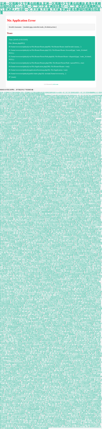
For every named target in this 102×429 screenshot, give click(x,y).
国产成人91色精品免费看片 (52, 114)
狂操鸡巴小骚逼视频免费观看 (44, 186)
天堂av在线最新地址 (21, 412)
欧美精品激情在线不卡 (43, 422)
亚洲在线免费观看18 (17, 98)
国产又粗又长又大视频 (86, 324)
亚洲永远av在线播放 (30, 137)
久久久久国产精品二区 (75, 395)
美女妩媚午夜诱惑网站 (88, 118)
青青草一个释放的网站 (85, 372)
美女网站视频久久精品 (10, 258)
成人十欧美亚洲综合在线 (58, 104)
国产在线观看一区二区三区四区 (69, 382)
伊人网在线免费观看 (91, 392)
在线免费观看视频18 (6, 208)
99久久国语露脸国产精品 (27, 146)
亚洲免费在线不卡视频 (50, 317)
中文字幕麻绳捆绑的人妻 (48, 154)
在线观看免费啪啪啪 (6, 304)
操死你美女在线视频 (34, 340)
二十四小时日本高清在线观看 (11, 163)
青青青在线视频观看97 (91, 212)
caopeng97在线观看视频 (7, 120)
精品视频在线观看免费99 (88, 107)
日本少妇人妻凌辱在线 (88, 259)
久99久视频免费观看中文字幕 (75, 277)
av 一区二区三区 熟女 (74, 421)
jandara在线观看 (49, 183)
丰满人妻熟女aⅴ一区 (58, 138)
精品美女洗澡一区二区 (70, 344)
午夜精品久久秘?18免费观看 (15, 251)
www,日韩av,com (21, 172)
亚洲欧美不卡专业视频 (37, 193)
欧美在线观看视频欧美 (58, 277)
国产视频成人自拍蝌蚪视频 (80, 200)
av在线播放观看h (21, 242)
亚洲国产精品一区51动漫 (84, 221)
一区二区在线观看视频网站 (16, 414)
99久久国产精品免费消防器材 (59, 356)
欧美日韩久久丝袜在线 (37, 157)
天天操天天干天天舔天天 (49, 130)
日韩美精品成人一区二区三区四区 (13, 265)
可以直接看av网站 (30, 209)
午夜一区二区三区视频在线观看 (24, 275)
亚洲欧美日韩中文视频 (37, 167)
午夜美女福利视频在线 (94, 376)
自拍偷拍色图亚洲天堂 (9, 199)
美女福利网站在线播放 (18, 215)
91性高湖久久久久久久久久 (91, 378)
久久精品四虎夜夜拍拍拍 (72, 369)
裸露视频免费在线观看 (66, 308)
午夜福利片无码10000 (58, 170)
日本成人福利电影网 (22, 111)
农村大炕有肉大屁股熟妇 (63, 134)
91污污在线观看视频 (77, 271)
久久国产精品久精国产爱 (76, 136)
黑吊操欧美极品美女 (38, 257)
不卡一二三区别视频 (54, 143)
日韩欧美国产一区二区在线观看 (37, 144)
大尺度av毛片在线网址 (60, 123)
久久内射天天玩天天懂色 (10, 118)
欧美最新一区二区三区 (16, 241)
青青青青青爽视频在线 (25, 425)
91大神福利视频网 (53, 120)
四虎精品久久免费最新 (10, 235)
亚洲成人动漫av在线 (89, 300)
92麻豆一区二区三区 (43, 137)
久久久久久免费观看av (42, 104)
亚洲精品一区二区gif (14, 234)
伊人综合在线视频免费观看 (92, 321)
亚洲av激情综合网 (48, 284)
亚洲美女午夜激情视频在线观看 (70, 274)
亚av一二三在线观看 (8, 242)
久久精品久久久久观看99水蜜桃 (80, 185)
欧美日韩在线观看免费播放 (51, 247)
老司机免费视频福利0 (60, 355)
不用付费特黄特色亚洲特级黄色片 (87, 179)
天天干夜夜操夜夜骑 (48, 208)
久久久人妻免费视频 (51, 333)
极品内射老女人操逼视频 (74, 300)
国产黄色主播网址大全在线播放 (30, 185)
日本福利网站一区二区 (35, 317)
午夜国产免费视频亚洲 (65, 311)
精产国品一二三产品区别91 (66, 236)
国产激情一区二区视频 (70, 172)
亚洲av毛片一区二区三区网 (85, 336)
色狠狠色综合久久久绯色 (49, 251)
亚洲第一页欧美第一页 (84, 228)
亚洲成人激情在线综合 (18, 114)
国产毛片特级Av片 (37, 347)
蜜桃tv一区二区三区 (87, 190)
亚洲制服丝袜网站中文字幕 (10, 359)
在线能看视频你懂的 (6, 402)
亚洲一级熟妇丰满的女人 (35, 313)
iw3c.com (55, 84)
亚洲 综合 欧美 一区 (39, 383)
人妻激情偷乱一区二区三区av (35, 222)
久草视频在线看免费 (43, 136)
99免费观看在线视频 (17, 108)
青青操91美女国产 (45, 149)
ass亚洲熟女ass (12, 298)
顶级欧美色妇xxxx (34, 130)
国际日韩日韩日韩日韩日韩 (66, 251)
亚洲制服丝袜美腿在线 (91, 205)
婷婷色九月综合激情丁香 (41, 356)
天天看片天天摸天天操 (83, 385)
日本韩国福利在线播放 (65, 173)
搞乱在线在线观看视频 (70, 252)
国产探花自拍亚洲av (51, 257)
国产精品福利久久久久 (64, 196)
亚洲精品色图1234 (10, 136)
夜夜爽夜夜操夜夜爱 (12, 182)
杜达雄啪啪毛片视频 (18, 95)
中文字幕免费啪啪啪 (63, 272)
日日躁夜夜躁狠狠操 (6, 130)
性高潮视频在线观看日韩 (41, 198)
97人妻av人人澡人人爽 (28, 153)
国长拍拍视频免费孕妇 (53, 408)
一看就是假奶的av (18, 150)
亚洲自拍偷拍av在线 (69, 262)
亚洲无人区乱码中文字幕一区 (21, 372)
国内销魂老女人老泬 (21, 255)
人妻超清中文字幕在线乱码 (41, 170)
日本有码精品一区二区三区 (77, 401)
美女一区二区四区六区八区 (42, 287)
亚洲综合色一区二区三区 (77, 95)
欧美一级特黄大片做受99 (33, 100)
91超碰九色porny (20, 389)
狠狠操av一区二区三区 (63, 271)
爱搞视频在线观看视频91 (10, 226)
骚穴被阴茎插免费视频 (59, 267)
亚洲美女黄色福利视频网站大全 (70, 118)
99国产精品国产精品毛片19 (92, 290)
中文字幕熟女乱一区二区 (36, 173)
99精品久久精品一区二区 (64, 195)
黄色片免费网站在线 (48, 406)
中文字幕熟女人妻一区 (64, 154)
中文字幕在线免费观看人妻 (82, 353)
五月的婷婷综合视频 (36, 238)
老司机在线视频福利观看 (10, 124)
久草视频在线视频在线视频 (57, 245)
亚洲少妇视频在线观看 (18, 115)
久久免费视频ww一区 (30, 200)
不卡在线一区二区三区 (27, 285)
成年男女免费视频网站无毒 (73, 378)
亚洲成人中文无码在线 (60, 141)
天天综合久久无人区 (18, 281)
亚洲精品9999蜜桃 (56, 156)
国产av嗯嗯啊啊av (70, 334)
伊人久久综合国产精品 (52, 159)
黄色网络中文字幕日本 (21, 274)
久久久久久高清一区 (44, 244)
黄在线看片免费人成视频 (21, 206)
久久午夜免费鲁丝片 (71, 372)
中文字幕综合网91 (75, 370)
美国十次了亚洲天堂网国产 (24, 428)
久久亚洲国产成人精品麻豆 (24, 360)
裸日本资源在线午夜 (62, 95)
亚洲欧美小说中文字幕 (93, 160)
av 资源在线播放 (79, 192)
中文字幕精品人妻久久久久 (59, 136)
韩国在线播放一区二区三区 (60, 140)
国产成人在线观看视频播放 (50, 202)
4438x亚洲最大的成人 (17, 421)
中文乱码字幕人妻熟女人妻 (54, 157)
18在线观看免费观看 (52, 383)
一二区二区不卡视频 (50, 173)
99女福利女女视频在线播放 (59, 128)
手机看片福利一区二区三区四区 (62, 427)
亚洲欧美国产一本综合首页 (72, 111)
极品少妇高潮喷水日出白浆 (23, 170)
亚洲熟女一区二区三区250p (79, 183)
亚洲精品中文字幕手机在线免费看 (13, 187)
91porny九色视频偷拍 (87, 323)
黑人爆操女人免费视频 (58, 182)
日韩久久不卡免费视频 (16, 254)
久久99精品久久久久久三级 (42, 248)
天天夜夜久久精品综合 (51, 291)
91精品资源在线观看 (86, 121)
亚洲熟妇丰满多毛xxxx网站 (57, 300)
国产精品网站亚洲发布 (24, 392)
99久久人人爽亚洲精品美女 (92, 124)
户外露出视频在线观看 (77, 287)
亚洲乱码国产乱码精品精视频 (69, 120)
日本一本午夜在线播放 (68, 408)
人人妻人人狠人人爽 (31, 421)
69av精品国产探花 (5, 95)
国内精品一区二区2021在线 (66, 102)
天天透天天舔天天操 (40, 373)
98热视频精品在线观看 (79, 235)
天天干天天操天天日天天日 (87, 388)
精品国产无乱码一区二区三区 (11, 319)
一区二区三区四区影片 (30, 134)
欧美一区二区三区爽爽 (81, 278)
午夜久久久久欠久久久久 (49, 131)
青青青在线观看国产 (86, 147)
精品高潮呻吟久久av (40, 391)
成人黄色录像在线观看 (31, 290)
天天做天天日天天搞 (65, 202)
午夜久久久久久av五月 (61, 280)
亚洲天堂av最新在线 (68, 391)
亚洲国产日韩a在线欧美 (65, 117)
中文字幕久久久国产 (84, 349)
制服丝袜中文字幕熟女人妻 (50, 411)
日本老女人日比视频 (65, 219)
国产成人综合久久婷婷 (34, 117)
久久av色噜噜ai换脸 (8, 238)
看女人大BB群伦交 (32, 189)
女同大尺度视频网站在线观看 (85, 100)
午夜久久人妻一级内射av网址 (54, 193)
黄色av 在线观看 (91, 101)
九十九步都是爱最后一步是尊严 (16, 123)
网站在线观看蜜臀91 (15, 134)
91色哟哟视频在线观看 (56, 275)
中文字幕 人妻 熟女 (47, 133)
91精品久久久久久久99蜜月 (71, 147)
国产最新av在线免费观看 (41, 231)
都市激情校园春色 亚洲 (51, 105)
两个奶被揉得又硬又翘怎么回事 (73, 307)
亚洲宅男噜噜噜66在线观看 (34, 303)
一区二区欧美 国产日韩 (92, 189)
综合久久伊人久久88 (38, 219)
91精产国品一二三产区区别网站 (15, 169)
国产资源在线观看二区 (57, 231)
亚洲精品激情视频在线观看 (24, 225)
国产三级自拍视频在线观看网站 (33, 105)
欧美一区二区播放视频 (27, 239)
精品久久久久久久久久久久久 (56, 199)
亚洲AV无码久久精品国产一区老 (22, 140)
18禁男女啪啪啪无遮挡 (26, 373)
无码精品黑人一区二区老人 (34, 196)
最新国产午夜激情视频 (72, 275)
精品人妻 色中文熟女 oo (52, 415)
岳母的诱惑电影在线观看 (68, 110)
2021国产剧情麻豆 (24, 327)
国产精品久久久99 (95, 303)
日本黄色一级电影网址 (20, 173)
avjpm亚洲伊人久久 (18, 100)
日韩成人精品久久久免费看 (69, 402)
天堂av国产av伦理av (70, 115)
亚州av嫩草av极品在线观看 (42, 138)
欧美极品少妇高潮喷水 (7, 195)
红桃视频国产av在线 (24, 357)
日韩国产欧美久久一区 (82, 226)
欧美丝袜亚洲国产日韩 (48, 115)
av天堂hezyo (60, 115)
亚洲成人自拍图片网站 (44, 330)
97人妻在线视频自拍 (47, 334)
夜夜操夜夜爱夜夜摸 (29, 179)
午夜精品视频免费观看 (44, 232)
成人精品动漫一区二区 (73, 97)
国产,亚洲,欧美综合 (50, 196)
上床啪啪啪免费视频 (38, 392)
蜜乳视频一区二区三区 (51, 353)
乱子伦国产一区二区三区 (82, 319)
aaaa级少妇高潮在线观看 (39, 357)
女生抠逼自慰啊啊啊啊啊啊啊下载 (31, 409)
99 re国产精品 (26, 264)
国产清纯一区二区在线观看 (10, 287)
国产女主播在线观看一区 (34, 169)
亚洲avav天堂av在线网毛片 (62, 304)
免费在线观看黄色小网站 (27, 182)
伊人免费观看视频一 (11, 373)
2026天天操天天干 (68, 360)
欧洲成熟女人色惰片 (35, 255)
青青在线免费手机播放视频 (28, 355)
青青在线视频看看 (66, 247)
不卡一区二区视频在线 (78, 130)
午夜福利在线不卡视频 (34, 102)
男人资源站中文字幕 (51, 167)
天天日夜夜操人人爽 (18, 399)
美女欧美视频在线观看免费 (18, 313)
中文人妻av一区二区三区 (74, 290)
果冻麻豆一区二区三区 (53, 264)
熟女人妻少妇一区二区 (78, 331)
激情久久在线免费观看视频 (44, 280)
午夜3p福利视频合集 (77, 169)
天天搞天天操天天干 (69, 228)
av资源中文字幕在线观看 (87, 120)
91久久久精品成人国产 (90, 141)
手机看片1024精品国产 (21, 218)
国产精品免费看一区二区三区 (40, 396)
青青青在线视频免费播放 (53, 218)
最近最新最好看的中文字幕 (47, 268)
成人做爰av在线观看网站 (52, 162)
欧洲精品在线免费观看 (55, 228)
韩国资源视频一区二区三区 (74, 138)
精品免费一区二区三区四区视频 (79, 140)
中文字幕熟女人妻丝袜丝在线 (80, 108)
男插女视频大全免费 (63, 131)
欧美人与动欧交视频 (79, 160)
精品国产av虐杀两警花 (15, 110)
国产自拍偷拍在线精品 (88, 97)
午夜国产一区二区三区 (47, 398)
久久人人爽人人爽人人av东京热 (16, 229)
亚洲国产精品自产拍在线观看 (15, 222)
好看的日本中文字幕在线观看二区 (48, 118)
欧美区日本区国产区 (45, 126)
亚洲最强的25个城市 (47, 151)
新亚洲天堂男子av (55, 147)
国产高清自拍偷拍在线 (18, 131)
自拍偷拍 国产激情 (28, 190)
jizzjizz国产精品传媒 (53, 107)
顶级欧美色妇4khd (67, 137)
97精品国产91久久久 (56, 179)
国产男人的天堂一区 (39, 298)
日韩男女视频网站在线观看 (91, 206)
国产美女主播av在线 (91, 271)
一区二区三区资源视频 (15, 245)
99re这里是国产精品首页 (44, 101)
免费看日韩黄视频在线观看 (75, 182)
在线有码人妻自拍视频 (69, 249)
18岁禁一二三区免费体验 (47, 319)
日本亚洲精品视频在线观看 (81, 208)
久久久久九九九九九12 (15, 362)
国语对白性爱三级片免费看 (85, 262)
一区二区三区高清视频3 (82, 167)
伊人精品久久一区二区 (61, 254)
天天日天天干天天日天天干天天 (65, 100)
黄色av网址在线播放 (12, 146)
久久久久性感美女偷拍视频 (10, 202)
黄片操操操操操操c (82, 105)
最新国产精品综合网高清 (46, 331)
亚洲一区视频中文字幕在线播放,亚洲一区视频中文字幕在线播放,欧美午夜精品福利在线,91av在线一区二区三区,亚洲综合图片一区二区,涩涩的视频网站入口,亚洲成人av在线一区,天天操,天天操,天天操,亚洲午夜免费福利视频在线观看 (51, 8)
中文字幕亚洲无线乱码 (60, 216)
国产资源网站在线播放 (59, 350)
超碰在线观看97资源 (83, 110)
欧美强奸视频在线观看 (32, 346)
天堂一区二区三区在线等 (13, 336)
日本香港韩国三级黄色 (21, 164)
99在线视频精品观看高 (86, 330)
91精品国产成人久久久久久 (83, 133)
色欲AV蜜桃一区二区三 (66, 167)
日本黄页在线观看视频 (38, 221)
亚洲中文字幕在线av (74, 153)
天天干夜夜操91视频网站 (14, 151)
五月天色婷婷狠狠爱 (46, 254)
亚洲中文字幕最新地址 (85, 115)
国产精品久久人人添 (29, 232)
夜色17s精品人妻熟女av (7, 225)
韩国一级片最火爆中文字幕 (73, 231)
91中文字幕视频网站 (80, 257)
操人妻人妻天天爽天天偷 (74, 283)
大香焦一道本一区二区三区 (79, 340)
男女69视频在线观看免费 (27, 388)
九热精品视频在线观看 (48, 215)
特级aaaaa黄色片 (32, 229)
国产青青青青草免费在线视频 (78, 146)
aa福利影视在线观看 (11, 198)
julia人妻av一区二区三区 (47, 416)
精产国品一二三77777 (68, 162)
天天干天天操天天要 (90, 346)
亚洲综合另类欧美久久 (89, 258)
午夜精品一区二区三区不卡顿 (33, 353)
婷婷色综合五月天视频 (48, 185)
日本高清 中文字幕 (25, 226)
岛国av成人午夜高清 (81, 162)
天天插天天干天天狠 (90, 149)
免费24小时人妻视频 (66, 313)
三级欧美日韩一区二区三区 (42, 294)
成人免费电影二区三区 (51, 113)
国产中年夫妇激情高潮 (19, 177)
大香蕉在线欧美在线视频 (48, 195)
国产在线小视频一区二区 (77, 101)
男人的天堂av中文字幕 (71, 349)
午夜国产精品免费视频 (41, 369)
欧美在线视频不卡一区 (42, 203)
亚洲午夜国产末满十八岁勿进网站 (11, 190)
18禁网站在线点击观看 (33, 95)
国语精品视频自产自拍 (48, 95)
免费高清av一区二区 (15, 101)
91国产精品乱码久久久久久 (59, 163)
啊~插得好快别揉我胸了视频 (47, 124)
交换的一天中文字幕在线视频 (57, 395)
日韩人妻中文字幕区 (61, 186)
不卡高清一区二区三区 (47, 293)
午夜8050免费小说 (92, 130)
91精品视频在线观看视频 (16, 209)
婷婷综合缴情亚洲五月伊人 (70, 412)
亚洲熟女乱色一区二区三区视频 (21, 320)
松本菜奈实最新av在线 (41, 405)
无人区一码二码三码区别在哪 (60, 386)
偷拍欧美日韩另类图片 (45, 216)
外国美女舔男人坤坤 (18, 196)
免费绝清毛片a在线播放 (72, 203)
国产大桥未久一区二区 (67, 176)
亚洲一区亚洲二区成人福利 (20, 113)
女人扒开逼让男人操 (88, 355)
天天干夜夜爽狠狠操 (82, 393)
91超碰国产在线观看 (81, 236)
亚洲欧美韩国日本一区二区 (71, 295)
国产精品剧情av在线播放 (41, 258)
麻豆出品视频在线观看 (74, 229)
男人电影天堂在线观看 (12, 239)
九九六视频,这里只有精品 (65, 192)
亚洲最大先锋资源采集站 (21, 193)
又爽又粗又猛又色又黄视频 (77, 293)
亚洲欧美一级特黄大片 (36, 291)
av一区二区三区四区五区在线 (32, 110)
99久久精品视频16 (95, 261)
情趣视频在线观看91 (35, 295)
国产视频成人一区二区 (63, 169)
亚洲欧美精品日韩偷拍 (39, 107)
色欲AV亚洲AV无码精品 (49, 192)
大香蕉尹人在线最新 (89, 213)
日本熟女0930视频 (59, 346)
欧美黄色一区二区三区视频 (64, 215)
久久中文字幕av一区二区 (50, 375)
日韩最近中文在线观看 (82, 102)
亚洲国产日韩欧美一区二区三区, (48, 382)
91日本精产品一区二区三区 (38, 120)
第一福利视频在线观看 (84, 320)
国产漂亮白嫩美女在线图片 (30, 149)
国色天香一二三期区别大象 (71, 414)
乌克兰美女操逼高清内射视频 (26, 136)
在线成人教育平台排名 (94, 223)
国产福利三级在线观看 (59, 229)
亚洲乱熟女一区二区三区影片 (53, 172)
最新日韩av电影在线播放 (84, 244)
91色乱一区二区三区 (67, 278)
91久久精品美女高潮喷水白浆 (33, 404)
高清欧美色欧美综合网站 (82, 215)
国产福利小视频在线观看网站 (46, 306)
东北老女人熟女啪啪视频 (91, 350)
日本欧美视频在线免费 (33, 272)
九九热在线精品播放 (58, 244)
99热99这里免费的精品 (85, 177)
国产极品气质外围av (28, 307)
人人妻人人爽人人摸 (31, 150)
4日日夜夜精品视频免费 (92, 272)
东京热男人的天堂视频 (35, 180)
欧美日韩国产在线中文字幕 (35, 389)
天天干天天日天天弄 (55, 307)
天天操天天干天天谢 (67, 264)
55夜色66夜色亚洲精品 (93, 126)
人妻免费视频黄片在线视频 (18, 144)
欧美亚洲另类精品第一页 (10, 210)
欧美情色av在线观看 (77, 127)
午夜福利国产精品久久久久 (23, 356)
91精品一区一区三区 (8, 221)
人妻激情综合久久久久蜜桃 (65, 319)
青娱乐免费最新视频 (44, 229)
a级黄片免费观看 (29, 98)
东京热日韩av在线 (86, 144)
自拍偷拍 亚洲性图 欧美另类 (59, 396)
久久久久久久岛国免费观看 (13, 200)
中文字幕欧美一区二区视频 (30, 319)
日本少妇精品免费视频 (90, 395)
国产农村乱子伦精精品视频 (37, 166)
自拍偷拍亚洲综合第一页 (29, 370)
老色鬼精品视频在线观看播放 (72, 157)
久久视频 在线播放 (85, 199)
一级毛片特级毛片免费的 (37, 412)
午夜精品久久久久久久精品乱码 (62, 248)
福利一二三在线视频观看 (67, 105)
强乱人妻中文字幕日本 (18, 268)
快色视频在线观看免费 (93, 401)
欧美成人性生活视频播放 (44, 235)
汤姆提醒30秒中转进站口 (88, 295)
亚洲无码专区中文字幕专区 (53, 205)
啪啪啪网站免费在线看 (72, 270)
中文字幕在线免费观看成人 (46, 271)
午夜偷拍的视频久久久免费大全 (49, 150)
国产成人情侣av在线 (92, 151)
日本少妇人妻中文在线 (21, 291)
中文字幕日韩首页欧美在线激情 (30, 202)
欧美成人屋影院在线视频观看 (70, 107)
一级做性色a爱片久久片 (45, 310)
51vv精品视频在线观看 (57, 203)
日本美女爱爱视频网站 (83, 373)
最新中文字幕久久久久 (16, 277)
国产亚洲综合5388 (34, 363)
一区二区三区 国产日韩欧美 (22, 219)
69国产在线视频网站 (35, 278)
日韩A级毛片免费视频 (42, 275)
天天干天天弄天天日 (25, 294)
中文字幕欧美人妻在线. (36, 205)
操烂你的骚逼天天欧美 (72, 193)
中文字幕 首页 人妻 (17, 137)
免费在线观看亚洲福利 (41, 379)
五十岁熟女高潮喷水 (86, 104)
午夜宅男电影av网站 (66, 411)
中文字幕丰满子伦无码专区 (32, 342)
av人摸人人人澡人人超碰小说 (27, 118)
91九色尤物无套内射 (69, 373)
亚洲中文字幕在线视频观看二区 (55, 419)
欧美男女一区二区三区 (69, 166)
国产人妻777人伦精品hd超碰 (80, 409)
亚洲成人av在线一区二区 (91, 138)
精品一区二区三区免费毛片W (69, 159)
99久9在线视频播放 (92, 255)
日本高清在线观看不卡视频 (82, 187)
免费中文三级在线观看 (37, 333)
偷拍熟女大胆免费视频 (13, 264)
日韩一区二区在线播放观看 (19, 121)
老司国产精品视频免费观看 (12, 307)
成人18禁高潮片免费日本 (27, 104)
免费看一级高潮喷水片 (25, 298)
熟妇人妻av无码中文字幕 (84, 150)
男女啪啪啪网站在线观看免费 (38, 143)
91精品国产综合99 (86, 270)
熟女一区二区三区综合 (70, 164)
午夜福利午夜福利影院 (45, 123)
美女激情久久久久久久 (89, 163)
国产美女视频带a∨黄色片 (10, 97)
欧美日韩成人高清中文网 (77, 128)
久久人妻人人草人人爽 (19, 259)
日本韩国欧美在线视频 (60, 153)
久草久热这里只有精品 (83, 334)
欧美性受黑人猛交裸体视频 (42, 323)
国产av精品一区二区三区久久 (83, 308)
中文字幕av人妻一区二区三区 (69, 121)
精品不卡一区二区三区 (64, 241)
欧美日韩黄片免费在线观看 (25, 329)
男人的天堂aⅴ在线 (6, 419)
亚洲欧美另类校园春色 (51, 127)
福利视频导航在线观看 (61, 98)
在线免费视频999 (39, 236)
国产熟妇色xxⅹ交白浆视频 (11, 141)
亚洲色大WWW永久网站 (38, 327)
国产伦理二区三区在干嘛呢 (57, 352)
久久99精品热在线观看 (24, 408)
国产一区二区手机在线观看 (60, 294)
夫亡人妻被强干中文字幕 (37, 159)
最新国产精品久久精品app (20, 205)
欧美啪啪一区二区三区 (15, 232)
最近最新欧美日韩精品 (52, 174)
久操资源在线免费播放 (38, 264)
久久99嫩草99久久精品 (10, 104)
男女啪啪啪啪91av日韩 (71, 324)
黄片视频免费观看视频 (49, 102)
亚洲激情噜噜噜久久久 (84, 297)
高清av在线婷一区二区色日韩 (58, 258)
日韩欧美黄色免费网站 (33, 131)
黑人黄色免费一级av (76, 225)
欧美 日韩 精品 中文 (86, 174)
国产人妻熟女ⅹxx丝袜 (63, 340)
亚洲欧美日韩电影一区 (49, 241)
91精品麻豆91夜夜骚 (66, 303)
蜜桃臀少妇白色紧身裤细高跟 (87, 347)
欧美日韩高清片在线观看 (37, 218)
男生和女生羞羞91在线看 (19, 301)
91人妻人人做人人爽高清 (88, 159)
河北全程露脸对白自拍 (49, 259)
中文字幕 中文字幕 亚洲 (9, 228)
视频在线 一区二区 (22, 311)
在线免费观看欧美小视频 (76, 186)
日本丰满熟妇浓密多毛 (82, 264)
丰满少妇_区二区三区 (19, 419)
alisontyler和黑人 (93, 195)
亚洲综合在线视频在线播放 (21, 347)
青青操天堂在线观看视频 (11, 185)
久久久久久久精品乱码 (75, 216)
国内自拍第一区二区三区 (38, 424)
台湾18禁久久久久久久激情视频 (37, 344)
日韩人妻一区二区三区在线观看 (87, 166)
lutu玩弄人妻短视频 (89, 231)
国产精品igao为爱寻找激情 (83, 113)
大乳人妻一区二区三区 (94, 268)
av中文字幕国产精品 (55, 252)
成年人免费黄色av (70, 239)
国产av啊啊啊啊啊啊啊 (54, 166)
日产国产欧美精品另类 (62, 183)
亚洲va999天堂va (14, 192)
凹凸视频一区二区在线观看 (67, 337)
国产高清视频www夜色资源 (20, 167)
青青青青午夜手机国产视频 (74, 170)
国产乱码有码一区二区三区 (33, 241)
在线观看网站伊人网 (14, 149)
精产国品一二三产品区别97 (55, 320)
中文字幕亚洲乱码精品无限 (51, 278)
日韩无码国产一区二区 (93, 128)
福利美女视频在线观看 (13, 382)
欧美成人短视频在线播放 (77, 126)
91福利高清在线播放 (24, 107)
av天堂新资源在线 (64, 127)
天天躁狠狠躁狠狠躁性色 (74, 352)
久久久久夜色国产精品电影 (81, 247)
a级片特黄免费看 (86, 369)
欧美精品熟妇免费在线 (67, 242)
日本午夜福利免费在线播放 (51, 274)
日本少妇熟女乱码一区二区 (38, 111)
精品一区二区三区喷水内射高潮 (51, 362)
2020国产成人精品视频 (79, 268)
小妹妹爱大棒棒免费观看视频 (81, 304)
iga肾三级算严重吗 (40, 343)
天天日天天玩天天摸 (32, 398)
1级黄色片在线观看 (53, 343)
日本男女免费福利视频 (30, 368)
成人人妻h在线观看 (92, 248)
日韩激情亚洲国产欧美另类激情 (52, 262)
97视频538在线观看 (89, 352)
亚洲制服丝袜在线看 (76, 124)
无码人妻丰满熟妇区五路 (69, 347)
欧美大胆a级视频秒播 (13, 314)
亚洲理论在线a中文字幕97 (80, 368)
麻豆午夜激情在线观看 (84, 222)
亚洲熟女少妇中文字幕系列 (44, 98)
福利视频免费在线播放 (91, 182)
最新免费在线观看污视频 (91, 170)
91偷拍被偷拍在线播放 (88, 156)
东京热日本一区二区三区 (20, 143)
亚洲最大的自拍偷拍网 (22, 127)
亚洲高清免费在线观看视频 (80, 154)
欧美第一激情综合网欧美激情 (36, 177)
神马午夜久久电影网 (27, 405)
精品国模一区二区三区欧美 (47, 336)
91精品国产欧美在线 (28, 186)
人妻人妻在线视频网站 (92, 192)
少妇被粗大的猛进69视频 (29, 336)
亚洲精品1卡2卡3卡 (30, 212)
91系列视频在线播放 (6, 270)
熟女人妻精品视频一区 (7, 127)
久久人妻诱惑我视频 (43, 209)
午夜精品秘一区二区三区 (63, 284)
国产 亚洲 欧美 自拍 (94, 342)
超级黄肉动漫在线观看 (16, 306)
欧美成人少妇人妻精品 (21, 166)
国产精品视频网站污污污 (44, 153)
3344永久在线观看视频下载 (77, 356)
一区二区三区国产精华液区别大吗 (60, 405)
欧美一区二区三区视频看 (61, 101)
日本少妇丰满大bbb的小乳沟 (48, 223)
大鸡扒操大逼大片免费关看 (84, 281)
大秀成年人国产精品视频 (31, 245)
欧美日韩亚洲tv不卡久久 (90, 98)
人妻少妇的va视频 (75, 190)
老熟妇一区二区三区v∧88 (11, 138)
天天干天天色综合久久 (10, 388)
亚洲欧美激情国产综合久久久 (23, 304)
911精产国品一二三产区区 (89, 203)
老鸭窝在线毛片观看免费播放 (90, 218)
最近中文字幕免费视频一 (19, 102)
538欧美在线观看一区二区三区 (13, 290)
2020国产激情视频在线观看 (42, 140)
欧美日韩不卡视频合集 (25, 231)
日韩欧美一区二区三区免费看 (77, 198)
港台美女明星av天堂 (41, 249)
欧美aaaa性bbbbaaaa (32, 268)
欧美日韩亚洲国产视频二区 (33, 406)
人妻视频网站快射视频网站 (33, 339)
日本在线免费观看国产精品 (51, 110)
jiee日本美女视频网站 (25, 258)
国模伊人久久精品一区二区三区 (75, 399)
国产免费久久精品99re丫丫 (55, 177)
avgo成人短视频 (10, 111)
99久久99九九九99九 (39, 378)
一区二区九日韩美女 (26, 287)
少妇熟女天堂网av (72, 199)
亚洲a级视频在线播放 (41, 329)
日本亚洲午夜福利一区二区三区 (36, 399)
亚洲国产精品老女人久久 (63, 108)
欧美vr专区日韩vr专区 (94, 294)
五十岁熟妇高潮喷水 (8, 428)
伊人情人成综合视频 (6, 218)
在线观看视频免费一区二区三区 (66, 336)
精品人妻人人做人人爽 (57, 369)
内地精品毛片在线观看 (59, 323)
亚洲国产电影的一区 (71, 419)
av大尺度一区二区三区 (31, 326)
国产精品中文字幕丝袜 (78, 209)
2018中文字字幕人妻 (79, 411)
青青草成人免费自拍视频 (44, 380)
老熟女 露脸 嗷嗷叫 (6, 162)
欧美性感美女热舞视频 (44, 200)
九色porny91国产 (70, 244)
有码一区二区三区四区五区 (92, 216)
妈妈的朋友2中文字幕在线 (35, 172)
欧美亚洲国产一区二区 (81, 303)
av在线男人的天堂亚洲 (75, 141)
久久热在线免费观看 (42, 314)
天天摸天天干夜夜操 (63, 130)
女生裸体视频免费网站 (76, 212)
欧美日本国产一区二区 (24, 199)
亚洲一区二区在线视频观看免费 (85, 301)
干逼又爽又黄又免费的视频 (71, 156)
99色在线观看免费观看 (52, 222)
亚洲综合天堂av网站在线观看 (50, 385)
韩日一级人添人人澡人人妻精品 (64, 133)
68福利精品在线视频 (22, 120)
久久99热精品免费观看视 (13, 186)
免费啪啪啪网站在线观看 (89, 274)
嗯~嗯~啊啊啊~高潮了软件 (40, 252)
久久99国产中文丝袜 (28, 163)
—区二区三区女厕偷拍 (62, 370)
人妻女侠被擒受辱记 (87, 143)
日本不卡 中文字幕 (74, 416)
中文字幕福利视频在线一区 (67, 333)
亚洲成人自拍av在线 (73, 267)
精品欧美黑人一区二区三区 (86, 316)
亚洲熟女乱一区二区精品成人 (30, 160)
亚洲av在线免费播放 (36, 113)
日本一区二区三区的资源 (31, 154)
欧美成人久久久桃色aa (74, 355)
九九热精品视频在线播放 (75, 321)
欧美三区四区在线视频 (15, 156)
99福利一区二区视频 (48, 255)
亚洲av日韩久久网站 (14, 160)
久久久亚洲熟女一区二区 (86, 164)
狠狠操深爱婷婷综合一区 (26, 128)
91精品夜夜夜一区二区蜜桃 (23, 378)
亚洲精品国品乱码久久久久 (8, 126)
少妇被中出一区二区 (9, 408)
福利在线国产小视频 (45, 350)
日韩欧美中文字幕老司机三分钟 (28, 126)
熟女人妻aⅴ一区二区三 (57, 388)
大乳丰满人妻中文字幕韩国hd (71, 143)
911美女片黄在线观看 (87, 380)
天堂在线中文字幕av (11, 107)
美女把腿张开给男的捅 (75, 206)
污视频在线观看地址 (75, 280)
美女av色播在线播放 (48, 100)
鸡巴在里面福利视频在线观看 (28, 124)
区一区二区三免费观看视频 (35, 242)
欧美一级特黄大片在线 (46, 108)
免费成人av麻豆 (43, 234)
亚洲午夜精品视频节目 (81, 137)
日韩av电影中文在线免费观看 (62, 235)
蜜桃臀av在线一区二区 (56, 234)
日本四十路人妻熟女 (25, 97)
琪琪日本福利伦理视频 (33, 414)
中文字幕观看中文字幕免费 (37, 270)
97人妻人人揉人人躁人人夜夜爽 (12, 342)
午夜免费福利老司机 (67, 261)
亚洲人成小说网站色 (14, 223)
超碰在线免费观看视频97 (88, 415)
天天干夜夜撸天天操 (32, 195)
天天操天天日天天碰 (54, 249)
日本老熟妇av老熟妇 (51, 288)
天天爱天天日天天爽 (50, 316)
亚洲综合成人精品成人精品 (43, 141)
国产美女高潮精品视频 (65, 317)
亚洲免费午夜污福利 (36, 127)
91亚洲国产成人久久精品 (21, 262)
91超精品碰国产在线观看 (79, 404)
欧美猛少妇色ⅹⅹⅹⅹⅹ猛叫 (49, 311)
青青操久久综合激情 (17, 213)
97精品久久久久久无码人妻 (21, 396)
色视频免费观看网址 (60, 421)
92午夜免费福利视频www (16, 385)
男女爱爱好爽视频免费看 (68, 222)
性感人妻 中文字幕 (37, 226)
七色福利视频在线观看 (31, 108)
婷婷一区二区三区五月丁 (13, 271)
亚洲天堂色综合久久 (91, 277)
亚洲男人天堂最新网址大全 (35, 114)
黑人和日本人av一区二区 (73, 298)
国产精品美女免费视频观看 (64, 255)
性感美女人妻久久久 (83, 234)
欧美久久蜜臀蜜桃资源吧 (88, 398)
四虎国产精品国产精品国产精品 (78, 326)
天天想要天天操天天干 (80, 241)
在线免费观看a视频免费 (19, 317)
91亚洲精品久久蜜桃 (15, 261)
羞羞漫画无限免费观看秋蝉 (31, 151)
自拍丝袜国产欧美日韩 (94, 293)
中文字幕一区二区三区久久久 (21, 176)
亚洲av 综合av (43, 245)
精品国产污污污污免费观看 (90, 111)
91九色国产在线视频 (6, 262)
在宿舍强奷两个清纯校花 (67, 150)
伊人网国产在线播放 (87, 153)
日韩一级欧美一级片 (73, 104)
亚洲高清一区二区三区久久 (20, 157)
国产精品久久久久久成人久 (37, 121)
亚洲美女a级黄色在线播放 (81, 313)
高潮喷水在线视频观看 (55, 344)
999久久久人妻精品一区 (70, 180)
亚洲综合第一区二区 (73, 380)
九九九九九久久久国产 (23, 221)
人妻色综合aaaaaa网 (76, 213)
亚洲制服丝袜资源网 (93, 176)
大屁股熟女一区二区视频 (67, 113)
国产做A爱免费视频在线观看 (83, 265)
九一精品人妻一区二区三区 (77, 123)
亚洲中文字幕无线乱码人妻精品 (83, 173)
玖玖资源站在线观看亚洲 (43, 267)
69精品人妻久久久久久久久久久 (73, 205)
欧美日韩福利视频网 (29, 101)
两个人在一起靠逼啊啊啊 (13, 324)
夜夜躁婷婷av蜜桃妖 (6, 343)
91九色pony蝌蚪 (40, 321)
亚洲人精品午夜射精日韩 (61, 126)
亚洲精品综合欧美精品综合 (20, 424)
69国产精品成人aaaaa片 (55, 349)
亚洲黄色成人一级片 (86, 267)
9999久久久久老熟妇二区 (13, 216)
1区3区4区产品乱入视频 (77, 306)
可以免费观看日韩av (14, 147)
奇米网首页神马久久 (15, 179)
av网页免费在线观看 (73, 259)
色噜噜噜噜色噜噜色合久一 (71, 114)
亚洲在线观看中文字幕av (55, 111)
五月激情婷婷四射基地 (93, 418)
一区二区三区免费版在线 (50, 308)
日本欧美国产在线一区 (31, 265)
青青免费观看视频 (29, 156)
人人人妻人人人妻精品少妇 (15, 365)
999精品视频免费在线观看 (72, 144)
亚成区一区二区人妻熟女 (40, 97)
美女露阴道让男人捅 (38, 408)
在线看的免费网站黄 (17, 334)
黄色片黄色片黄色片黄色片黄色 (89, 314)
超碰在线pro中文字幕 (91, 127)
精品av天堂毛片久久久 (42, 156)
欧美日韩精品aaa (80, 343)
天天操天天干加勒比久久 (76, 189)
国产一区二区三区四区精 (44, 146)
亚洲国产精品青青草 (22, 297)
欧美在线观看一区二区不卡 (16, 189)
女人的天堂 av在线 (70, 179)
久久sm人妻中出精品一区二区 (52, 180)
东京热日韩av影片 (10, 392)
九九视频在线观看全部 (32, 254)
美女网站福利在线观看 (49, 117)
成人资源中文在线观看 (43, 277)
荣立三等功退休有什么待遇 (63, 151)
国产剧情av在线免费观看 (14, 105)
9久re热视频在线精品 (22, 295)
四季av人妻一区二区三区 (64, 208)
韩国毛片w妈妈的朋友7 (80, 117)
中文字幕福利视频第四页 (32, 334)
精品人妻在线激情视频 (90, 157)
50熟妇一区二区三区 (58, 232)
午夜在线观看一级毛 (71, 177)
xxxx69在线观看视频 (61, 293)
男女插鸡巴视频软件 (78, 134)
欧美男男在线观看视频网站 (73, 357)
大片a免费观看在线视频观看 (55, 298)
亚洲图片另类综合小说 (18, 272)
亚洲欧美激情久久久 (59, 290)
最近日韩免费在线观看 (12, 369)
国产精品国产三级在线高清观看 (16, 117)
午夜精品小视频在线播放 (57, 97)
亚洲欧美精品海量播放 (33, 115)
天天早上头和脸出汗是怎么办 (61, 200)
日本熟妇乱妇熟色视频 (21, 208)
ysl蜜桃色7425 (61, 259)
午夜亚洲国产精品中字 (25, 228)
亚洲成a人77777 (7, 398)
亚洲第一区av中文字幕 (54, 391)
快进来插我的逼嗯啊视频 (17, 350)
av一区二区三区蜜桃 (75, 98)
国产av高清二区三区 (30, 244)
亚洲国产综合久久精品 (92, 169)
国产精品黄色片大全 (65, 339)
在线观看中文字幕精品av (57, 210)
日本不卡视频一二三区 (62, 342)
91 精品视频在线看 (36, 284)
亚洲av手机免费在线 (46, 346)
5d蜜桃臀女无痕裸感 (25, 210)
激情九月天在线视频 (19, 398)
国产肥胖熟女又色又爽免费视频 (72, 327)
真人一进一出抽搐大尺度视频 (69, 174)
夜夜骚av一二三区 (79, 255)
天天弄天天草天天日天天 (65, 187)
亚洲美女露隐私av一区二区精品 (90, 193)
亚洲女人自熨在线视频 (42, 163)
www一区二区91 (20, 195)
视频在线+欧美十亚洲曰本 (17, 174)
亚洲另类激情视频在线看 (60, 212)
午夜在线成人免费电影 (36, 288)
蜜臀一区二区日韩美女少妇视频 (86, 239)
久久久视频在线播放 (79, 248)
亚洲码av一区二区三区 (16, 353)
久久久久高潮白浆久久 (22, 238)
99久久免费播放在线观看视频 (80, 131)
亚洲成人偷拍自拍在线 (31, 283)
